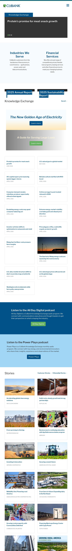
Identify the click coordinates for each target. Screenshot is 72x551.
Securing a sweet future (47, 462)
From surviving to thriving (15, 430)
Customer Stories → (45, 373)
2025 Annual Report (19, 92)
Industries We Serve (19, 54)
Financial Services (52, 54)
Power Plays (34, 357)
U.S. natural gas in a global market (50, 161)
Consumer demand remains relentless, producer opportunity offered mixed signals (18, 194)
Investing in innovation (14, 462)
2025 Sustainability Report (51, 94)
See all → (64, 101)
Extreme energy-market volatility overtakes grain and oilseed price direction (50, 212)
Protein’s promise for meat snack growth (32, 21)
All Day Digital (38, 324)
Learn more (36, 123)
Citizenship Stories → (60, 373)
